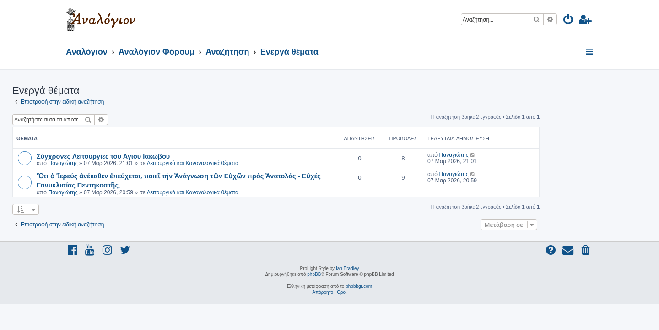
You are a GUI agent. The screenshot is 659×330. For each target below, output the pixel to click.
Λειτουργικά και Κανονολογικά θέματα (246, 163)
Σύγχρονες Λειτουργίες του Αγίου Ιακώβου (156, 156)
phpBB (314, 274)
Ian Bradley (347, 268)
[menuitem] (569, 21)
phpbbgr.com (359, 286)
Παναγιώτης (116, 163)
